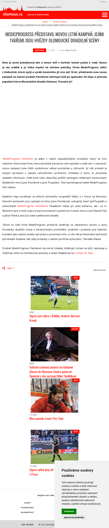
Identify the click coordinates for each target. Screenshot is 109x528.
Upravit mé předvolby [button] (74, 517)
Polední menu (27, 507)
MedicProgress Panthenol (18, 158)
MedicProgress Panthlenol (32, 206)
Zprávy (45, 21)
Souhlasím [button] (69, 511)
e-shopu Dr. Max (83, 253)
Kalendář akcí (27, 512)
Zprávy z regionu (60, 21)
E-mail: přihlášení (27, 524)
